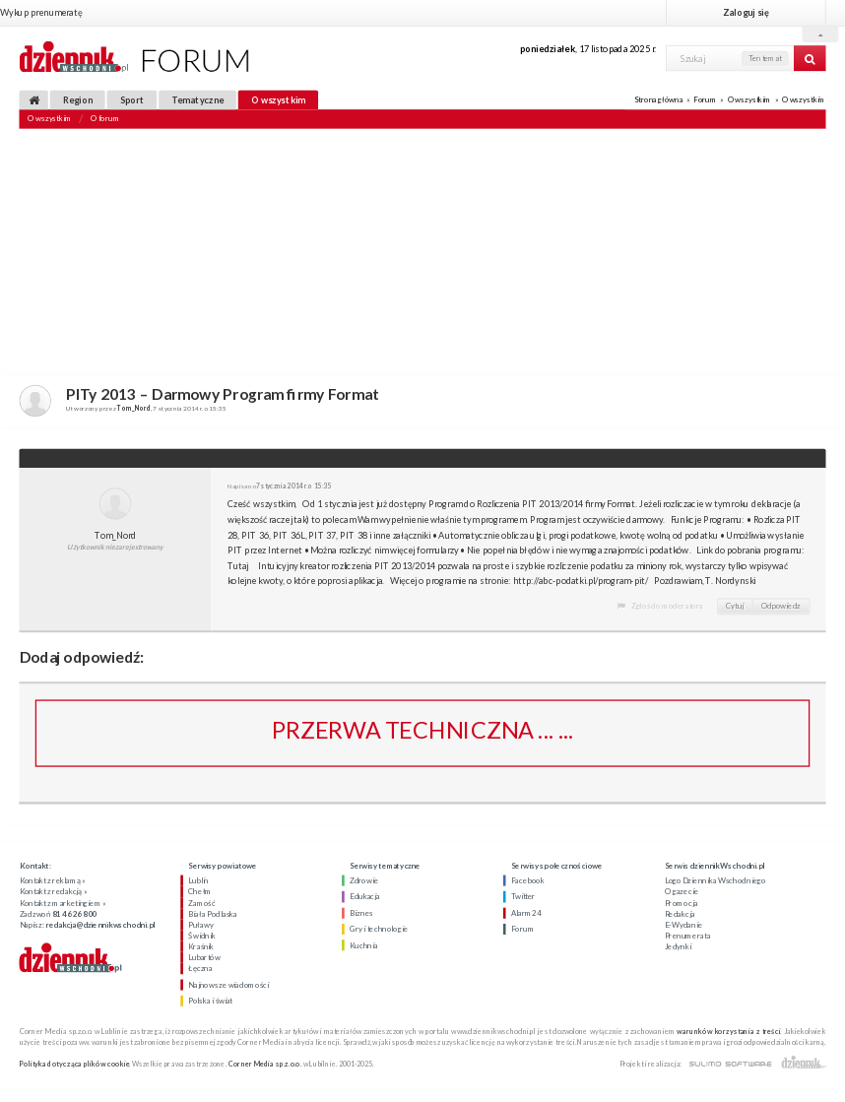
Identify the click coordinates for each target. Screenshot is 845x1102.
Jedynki (678, 946)
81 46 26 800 (74, 914)
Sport (132, 100)
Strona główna (658, 99)
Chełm (200, 892)
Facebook (528, 880)
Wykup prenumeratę (41, 12)
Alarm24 (526, 913)
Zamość (201, 903)
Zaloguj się (745, 12)
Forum (705, 99)
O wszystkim (278, 100)
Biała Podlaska (212, 914)
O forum (105, 119)
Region (78, 100)
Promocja (681, 903)
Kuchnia (364, 945)
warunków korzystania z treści (728, 1030)
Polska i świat (210, 1000)
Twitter (523, 897)
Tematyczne (197, 100)
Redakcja (680, 914)
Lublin (198, 880)
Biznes (361, 913)
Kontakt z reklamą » (53, 880)
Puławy (200, 925)
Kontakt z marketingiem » (63, 903)
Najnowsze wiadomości (228, 985)
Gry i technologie (379, 929)
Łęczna (200, 969)
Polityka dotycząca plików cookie (75, 1064)
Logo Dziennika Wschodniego (715, 880)
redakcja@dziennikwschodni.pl (100, 925)
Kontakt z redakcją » (54, 892)
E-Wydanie (683, 925)
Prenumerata (688, 935)
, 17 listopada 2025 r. (588, 48)
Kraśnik (201, 946)
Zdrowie (364, 880)
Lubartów (204, 957)
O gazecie (681, 892)
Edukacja (365, 897)
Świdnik (201, 935)
